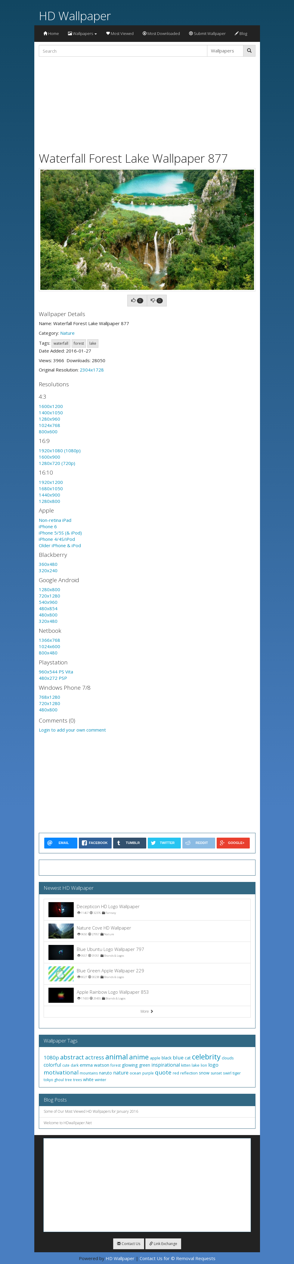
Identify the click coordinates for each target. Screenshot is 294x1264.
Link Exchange (163, 1243)
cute (66, 1065)
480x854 (48, 608)
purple (148, 1073)
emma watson (94, 1065)
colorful (52, 1065)
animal (116, 1057)
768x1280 (49, 697)
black (167, 1058)
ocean (135, 1073)
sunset (216, 1073)
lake (92, 343)
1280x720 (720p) (57, 463)
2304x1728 (92, 370)
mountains (89, 1073)
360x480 (48, 564)
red (176, 1073)
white (88, 1079)
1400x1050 (51, 412)
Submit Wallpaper (207, 33)
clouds (228, 1058)
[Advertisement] (147, 103)
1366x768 (49, 640)
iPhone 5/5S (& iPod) (60, 533)
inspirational (165, 1065)
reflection (189, 1073)
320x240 (48, 570)
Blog (241, 33)
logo (213, 1065)
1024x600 (49, 646)
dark (75, 1065)
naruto (105, 1073)
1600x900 (49, 457)
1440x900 (49, 495)
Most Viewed (120, 33)
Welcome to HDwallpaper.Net (68, 1122)
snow (204, 1073)
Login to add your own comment (72, 730)
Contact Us (128, 1243)
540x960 (48, 602)
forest (79, 343)
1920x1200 (51, 482)
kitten (185, 1065)
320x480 (48, 621)
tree (68, 1079)
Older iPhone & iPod (60, 545)
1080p (51, 1057)
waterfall (61, 343)
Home (51, 33)
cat (188, 1058)
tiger (237, 1073)
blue (178, 1057)
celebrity (206, 1057)
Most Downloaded (161, 33)
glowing (130, 1065)
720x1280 (49, 596)
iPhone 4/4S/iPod (57, 539)
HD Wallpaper (75, 16)
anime (139, 1056)
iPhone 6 (48, 526)
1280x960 (49, 419)
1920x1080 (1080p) (60, 450)
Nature (67, 333)
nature (120, 1072)
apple (155, 1058)
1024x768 (49, 425)
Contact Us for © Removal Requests (177, 1258)
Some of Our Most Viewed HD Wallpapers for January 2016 (91, 1111)
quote (163, 1072)
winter (100, 1079)
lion (204, 1065)
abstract (72, 1057)
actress (94, 1057)
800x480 (48, 653)
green (144, 1065)
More (147, 1011)
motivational (61, 1072)
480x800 (48, 615)
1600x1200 (51, 406)
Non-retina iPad (55, 520)
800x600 (48, 431)
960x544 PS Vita (56, 672)
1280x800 (49, 501)
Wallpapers (82, 33)
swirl (227, 1073)
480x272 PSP (53, 678)
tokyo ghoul (54, 1079)
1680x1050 (51, 488)
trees (77, 1079)
